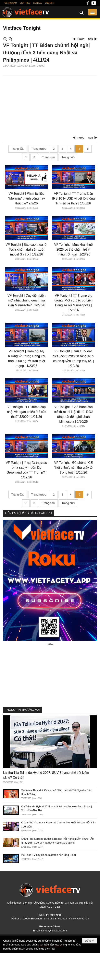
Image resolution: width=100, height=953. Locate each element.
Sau (90, 38)
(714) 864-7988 (52, 914)
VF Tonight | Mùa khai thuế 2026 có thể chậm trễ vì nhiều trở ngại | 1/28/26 (73, 249)
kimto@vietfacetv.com (54, 930)
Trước (80, 38)
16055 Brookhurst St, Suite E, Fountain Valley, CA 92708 (55, 918)
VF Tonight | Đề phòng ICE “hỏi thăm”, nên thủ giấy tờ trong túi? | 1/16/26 (73, 467)
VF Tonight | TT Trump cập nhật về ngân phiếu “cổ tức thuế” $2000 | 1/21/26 (26, 411)
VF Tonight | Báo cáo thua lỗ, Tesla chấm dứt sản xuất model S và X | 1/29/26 (27, 249)
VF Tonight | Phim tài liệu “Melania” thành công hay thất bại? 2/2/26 (26, 198)
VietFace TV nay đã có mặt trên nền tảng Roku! (48, 854)
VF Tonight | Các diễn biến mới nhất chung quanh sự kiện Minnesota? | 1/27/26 (27, 300)
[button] (92, 12)
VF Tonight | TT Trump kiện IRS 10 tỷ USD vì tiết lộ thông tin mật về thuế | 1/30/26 (73, 198)
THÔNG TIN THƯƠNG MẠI (22, 709)
